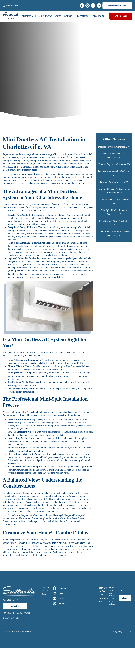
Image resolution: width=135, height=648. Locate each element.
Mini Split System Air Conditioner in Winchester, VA (114, 191)
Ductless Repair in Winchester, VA (114, 164)
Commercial (45, 16)
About (58, 16)
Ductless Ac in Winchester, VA (114, 182)
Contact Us (15, 606)
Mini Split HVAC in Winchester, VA (114, 201)
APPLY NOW (120, 16)
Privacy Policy (117, 632)
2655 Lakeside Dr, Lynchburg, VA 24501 (17, 613)
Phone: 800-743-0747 (10, 600)
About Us (44, 591)
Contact (6, 521)
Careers (44, 594)
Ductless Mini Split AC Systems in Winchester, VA (114, 233)
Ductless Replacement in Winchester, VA (114, 155)
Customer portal (117, 5)
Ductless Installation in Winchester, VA (114, 173)
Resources (45, 587)
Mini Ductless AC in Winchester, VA (114, 223)
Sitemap (129, 632)
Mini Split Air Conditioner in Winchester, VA (114, 212)
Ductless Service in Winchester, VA (114, 146)
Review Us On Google (11, 618)
